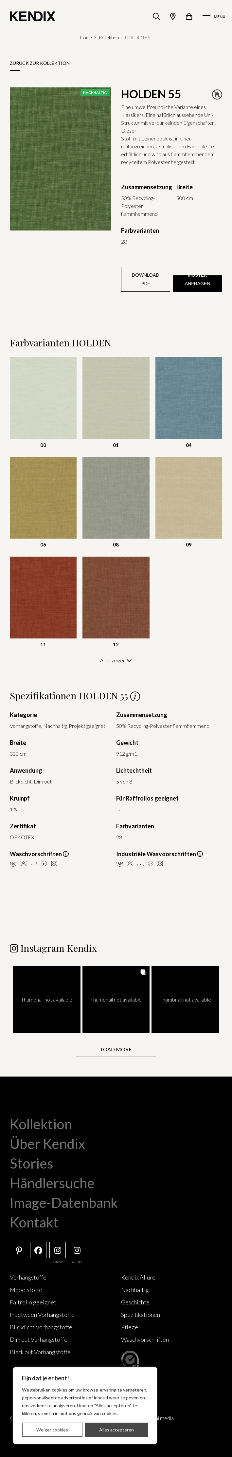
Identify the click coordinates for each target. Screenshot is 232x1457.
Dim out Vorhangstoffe (38, 1339)
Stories (31, 1163)
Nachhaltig (135, 1289)
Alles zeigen (116, 660)
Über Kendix (47, 1143)
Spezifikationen (140, 1314)
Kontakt (34, 1222)
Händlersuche (52, 1183)
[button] (46, 999)
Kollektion (109, 37)
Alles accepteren (116, 1429)
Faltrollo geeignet (33, 1302)
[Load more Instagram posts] (116, 1049)
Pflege (129, 1327)
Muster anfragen (197, 279)
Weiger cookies (52, 1429)
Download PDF (145, 279)
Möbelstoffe (26, 1289)
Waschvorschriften (145, 1339)
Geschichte (135, 1302)
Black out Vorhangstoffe (40, 1352)
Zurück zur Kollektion (40, 63)
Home (86, 37)
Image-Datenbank (64, 1202)
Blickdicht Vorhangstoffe (41, 1327)
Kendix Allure (138, 1277)
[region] (85, 1405)
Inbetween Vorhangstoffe (42, 1314)
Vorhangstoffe (28, 1277)
